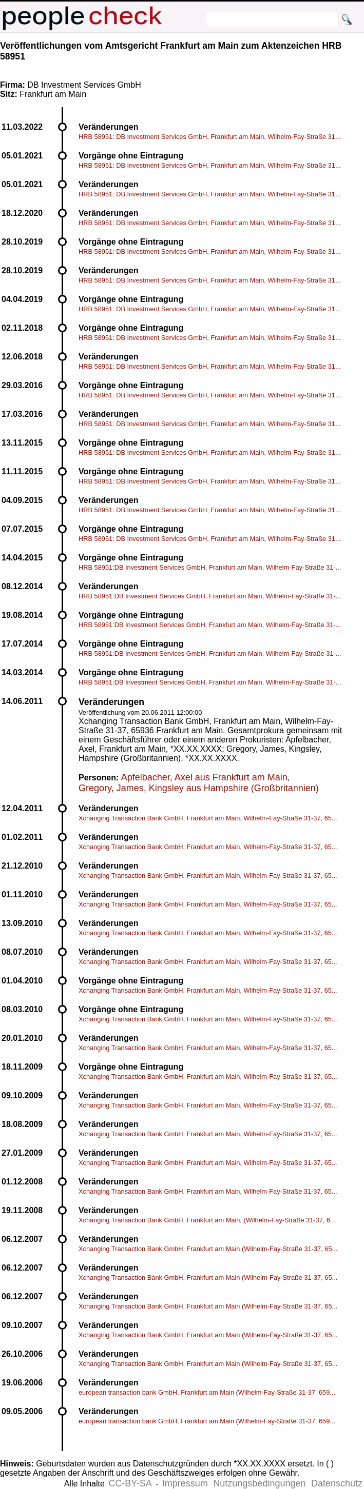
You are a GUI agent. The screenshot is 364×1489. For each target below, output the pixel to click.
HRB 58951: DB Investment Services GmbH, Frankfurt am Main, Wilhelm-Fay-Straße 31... (210, 136)
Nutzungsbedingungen (259, 1483)
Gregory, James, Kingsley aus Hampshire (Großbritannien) (199, 788)
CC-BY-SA (129, 1483)
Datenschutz (336, 1483)
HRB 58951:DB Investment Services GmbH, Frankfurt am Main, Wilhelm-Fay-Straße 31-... (210, 567)
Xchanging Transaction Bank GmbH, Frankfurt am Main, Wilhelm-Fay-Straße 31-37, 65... (208, 818)
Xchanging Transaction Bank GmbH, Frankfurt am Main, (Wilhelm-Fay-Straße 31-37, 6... (207, 1220)
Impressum (185, 1483)
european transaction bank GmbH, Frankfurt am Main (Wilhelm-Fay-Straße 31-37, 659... (207, 1392)
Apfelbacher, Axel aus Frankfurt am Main (204, 777)
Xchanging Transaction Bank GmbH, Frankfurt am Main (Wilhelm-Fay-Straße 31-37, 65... (208, 1249)
